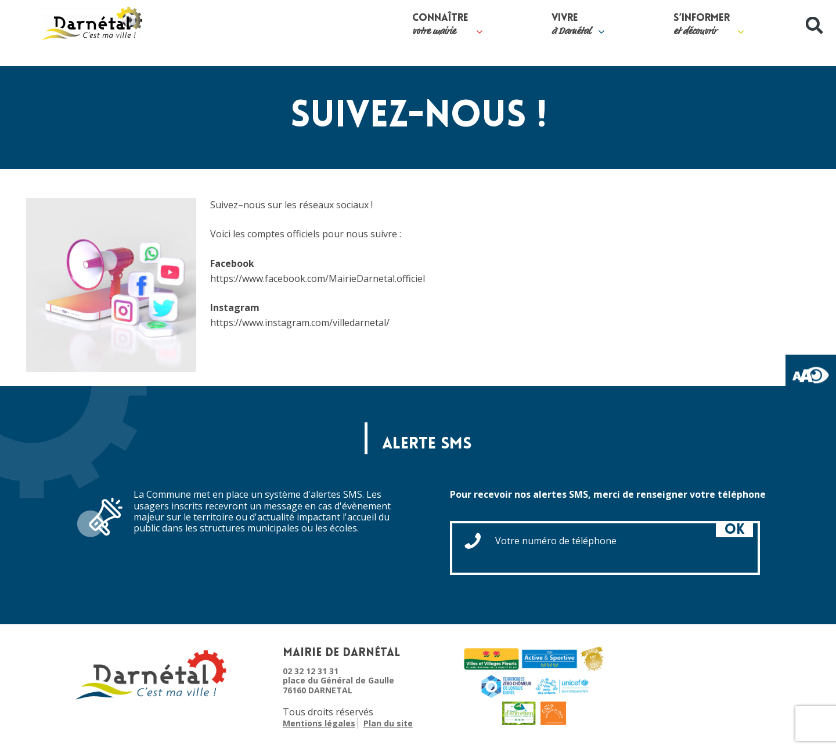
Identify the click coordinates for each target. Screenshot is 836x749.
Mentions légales (319, 724)
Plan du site (388, 724)
